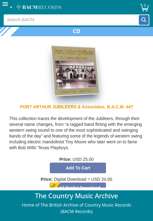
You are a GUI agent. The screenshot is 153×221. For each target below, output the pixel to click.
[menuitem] (7, 7)
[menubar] (76, 7)
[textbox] (71, 20)
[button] (144, 20)
